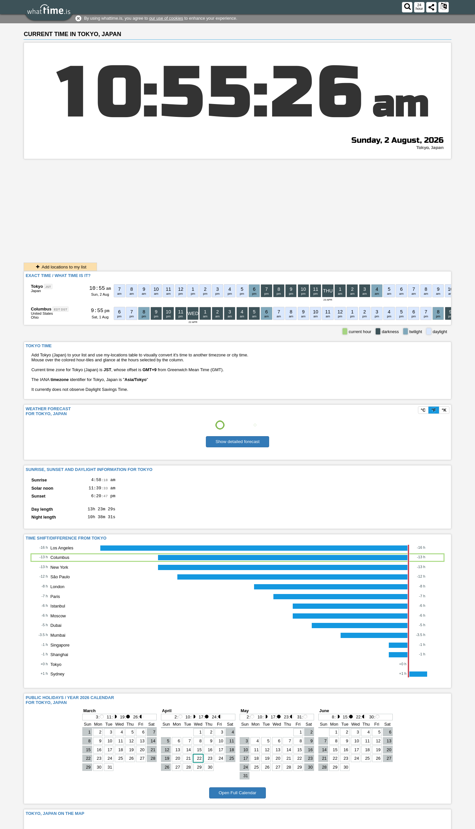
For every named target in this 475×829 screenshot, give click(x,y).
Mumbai (58, 640)
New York (59, 572)
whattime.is (70, 823)
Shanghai (59, 659)
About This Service (430, 823)
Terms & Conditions (391, 823)
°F (433, 410)
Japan (36, 291)
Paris (55, 601)
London (57, 591)
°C (423, 410)
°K (444, 410)
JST (48, 286)
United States (42, 313)
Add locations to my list (60, 267)
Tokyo (37, 286)
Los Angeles (61, 552)
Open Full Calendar (237, 797)
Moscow (58, 620)
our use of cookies (166, 18)
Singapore (59, 650)
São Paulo (60, 581)
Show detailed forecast (237, 441)
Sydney (57, 678)
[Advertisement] (237, 208)
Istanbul (57, 610)
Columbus (41, 309)
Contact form (356, 823)
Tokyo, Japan (430, 147)
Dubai (55, 630)
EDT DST (60, 309)
